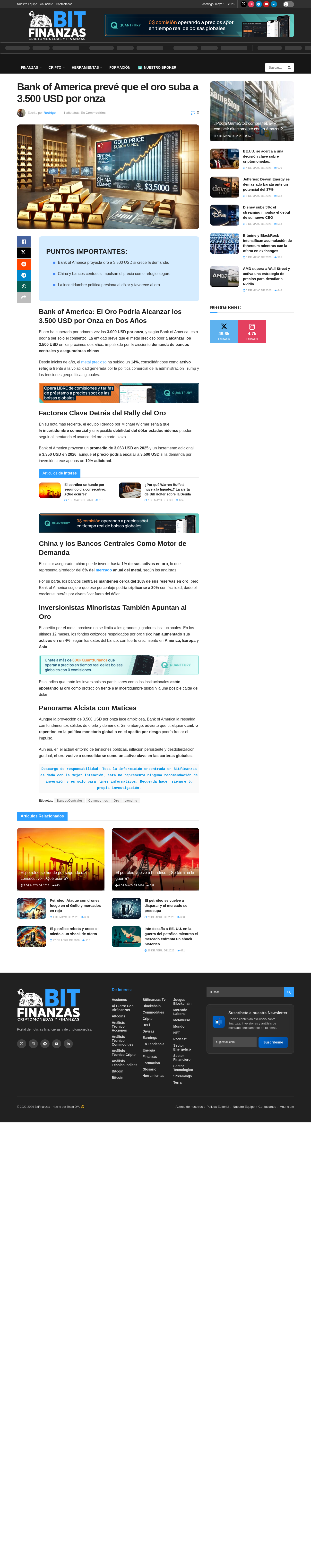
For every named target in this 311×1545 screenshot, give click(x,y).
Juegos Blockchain (182, 1001)
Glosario (149, 1069)
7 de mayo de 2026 (78, 500)
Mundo (178, 1026)
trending (131, 800)
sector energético (182, 1047)
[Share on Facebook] (24, 242)
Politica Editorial (218, 1107)
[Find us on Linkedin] (68, 1043)
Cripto (55, 67)
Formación (119, 67)
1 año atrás (71, 112)
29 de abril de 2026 (159, 917)
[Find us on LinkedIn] (274, 4)
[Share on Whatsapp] (24, 289)
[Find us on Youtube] (266, 4)
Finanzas (29, 67)
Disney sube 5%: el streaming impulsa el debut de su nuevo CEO (266, 212)
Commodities (95, 112)
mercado (104, 570)
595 (278, 257)
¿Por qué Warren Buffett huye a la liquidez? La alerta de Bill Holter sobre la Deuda (168, 489)
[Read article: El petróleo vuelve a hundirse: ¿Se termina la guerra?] (155, 859)
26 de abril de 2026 (159, 950)
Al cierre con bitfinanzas (122, 1008)
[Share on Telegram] (24, 277)
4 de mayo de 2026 (64, 917)
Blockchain (152, 1006)
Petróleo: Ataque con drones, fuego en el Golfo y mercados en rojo (75, 905)
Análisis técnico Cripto (124, 1053)
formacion (151, 1063)
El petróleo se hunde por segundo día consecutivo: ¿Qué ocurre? (85, 489)
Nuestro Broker (157, 67)
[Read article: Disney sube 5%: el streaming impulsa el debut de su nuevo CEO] (224, 215)
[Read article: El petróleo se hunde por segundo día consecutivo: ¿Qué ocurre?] (50, 490)
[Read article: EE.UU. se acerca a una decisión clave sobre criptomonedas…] (224, 159)
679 (278, 167)
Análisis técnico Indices (124, 1063)
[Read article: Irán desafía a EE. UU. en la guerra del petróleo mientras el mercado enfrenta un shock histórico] (126, 936)
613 (99, 500)
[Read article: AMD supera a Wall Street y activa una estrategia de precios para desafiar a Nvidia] (224, 276)
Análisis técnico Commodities (122, 1040)
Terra (177, 1082)
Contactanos (64, 4)
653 (85, 917)
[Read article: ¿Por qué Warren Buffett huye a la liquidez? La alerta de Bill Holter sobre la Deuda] (130, 490)
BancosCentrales (70, 800)
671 (181, 950)
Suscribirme (273, 1042)
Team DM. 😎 (76, 1107)
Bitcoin (117, 1071)
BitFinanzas (42, 1107)
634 (179, 500)
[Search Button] (289, 67)
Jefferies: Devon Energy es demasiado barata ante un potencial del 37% (266, 184)
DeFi (146, 1025)
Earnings (150, 1038)
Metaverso (181, 1020)
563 (278, 223)
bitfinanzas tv (154, 1000)
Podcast (179, 1039)
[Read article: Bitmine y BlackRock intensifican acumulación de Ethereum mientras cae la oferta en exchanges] (224, 243)
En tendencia (153, 1044)
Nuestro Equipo (27, 4)
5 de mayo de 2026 (257, 290)
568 (278, 195)
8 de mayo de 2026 (257, 195)
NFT (176, 1033)
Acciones (119, 1000)
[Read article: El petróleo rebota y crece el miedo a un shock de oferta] (31, 936)
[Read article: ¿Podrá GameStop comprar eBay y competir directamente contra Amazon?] (252, 111)
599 (150, 885)
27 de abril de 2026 (64, 940)
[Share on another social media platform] (24, 300)
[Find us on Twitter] (244, 4)
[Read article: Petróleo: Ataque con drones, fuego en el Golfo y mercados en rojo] (31, 908)
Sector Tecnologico (183, 1068)
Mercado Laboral (180, 1012)
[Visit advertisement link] (199, 25)
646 (278, 290)
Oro (116, 800)
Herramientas (85, 67)
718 (86, 940)
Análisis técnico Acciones (119, 1026)
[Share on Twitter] (24, 254)
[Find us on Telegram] (259, 4)
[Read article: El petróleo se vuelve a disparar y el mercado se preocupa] (126, 908)
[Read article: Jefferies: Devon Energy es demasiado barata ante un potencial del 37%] (224, 187)
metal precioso (93, 362)
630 (181, 917)
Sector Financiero (181, 1058)
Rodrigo (49, 112)
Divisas (149, 1031)
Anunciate (46, 4)
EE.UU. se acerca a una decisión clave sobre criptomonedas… (263, 156)
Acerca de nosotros (189, 1107)
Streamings (182, 1076)
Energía (149, 1050)
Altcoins (118, 1016)
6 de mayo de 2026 (129, 885)
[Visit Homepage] (57, 25)
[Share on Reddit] (24, 265)
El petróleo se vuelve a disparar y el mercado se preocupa (166, 905)
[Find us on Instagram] (251, 4)
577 (249, 135)
